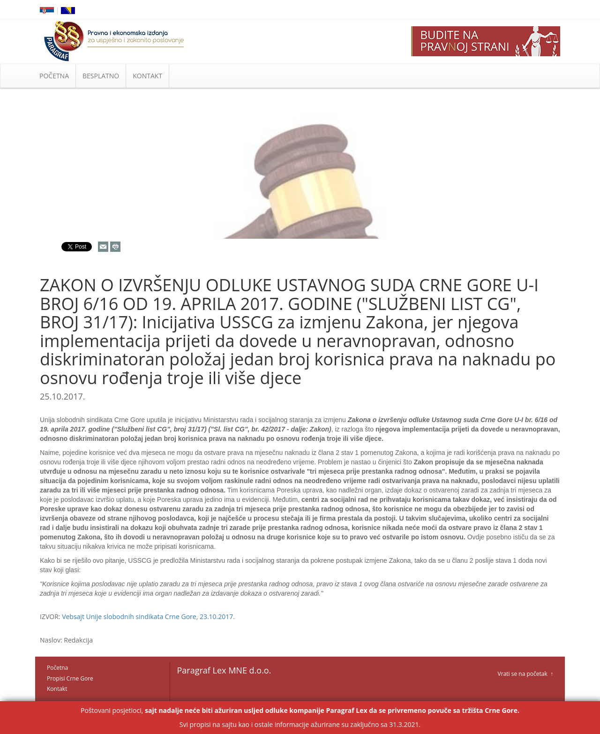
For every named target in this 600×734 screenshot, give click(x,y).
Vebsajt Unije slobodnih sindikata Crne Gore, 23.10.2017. (148, 616)
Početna (57, 668)
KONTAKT (147, 75)
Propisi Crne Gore (70, 678)
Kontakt (57, 689)
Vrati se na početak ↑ (525, 674)
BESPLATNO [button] (100, 75)
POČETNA (54, 75)
